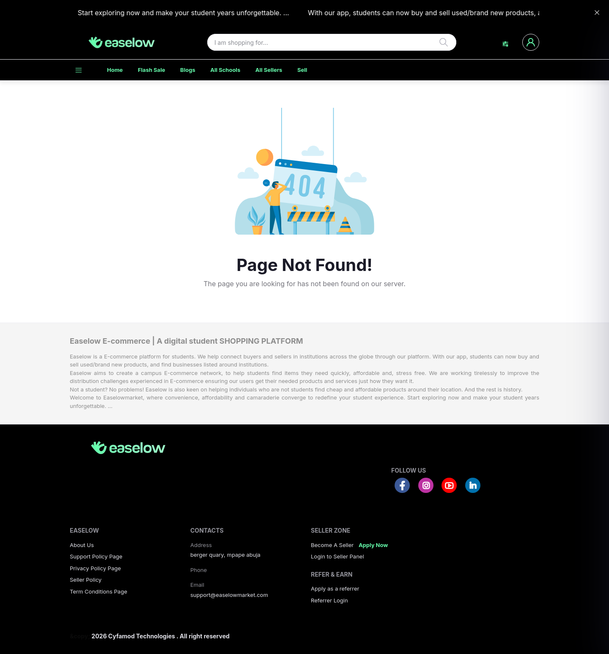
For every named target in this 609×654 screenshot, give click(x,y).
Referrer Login (329, 600)
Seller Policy (86, 579)
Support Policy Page (96, 556)
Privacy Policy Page (95, 568)
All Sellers (268, 69)
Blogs (187, 69)
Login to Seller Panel (337, 556)
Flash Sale (151, 69)
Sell (302, 69)
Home (115, 69)
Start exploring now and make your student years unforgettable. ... (178, 12)
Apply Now (373, 545)
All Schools (225, 69)
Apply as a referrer (335, 588)
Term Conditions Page (98, 591)
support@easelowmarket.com (229, 594)
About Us (82, 545)
